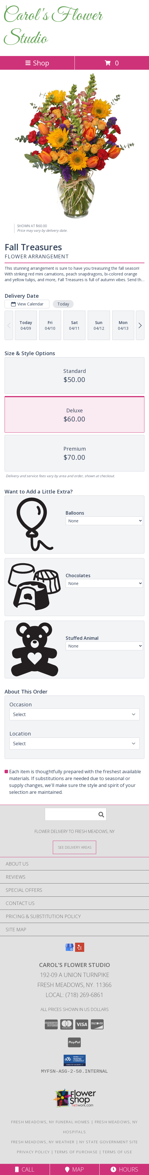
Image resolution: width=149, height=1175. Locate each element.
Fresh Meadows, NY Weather (43, 1141)
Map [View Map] (74, 1169)
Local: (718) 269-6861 (74, 995)
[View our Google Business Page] (69, 950)
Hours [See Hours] (124, 1169)
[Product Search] (75, 814)
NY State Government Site (108, 1141)
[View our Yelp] (79, 950)
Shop (37, 62)
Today (63, 304)
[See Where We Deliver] (74, 847)
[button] (75, 1060)
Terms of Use (117, 1151)
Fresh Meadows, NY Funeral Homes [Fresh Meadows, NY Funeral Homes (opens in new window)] (50, 1121)
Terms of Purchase (76, 1151)
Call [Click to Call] (24, 1169)
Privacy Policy (33, 1151)
